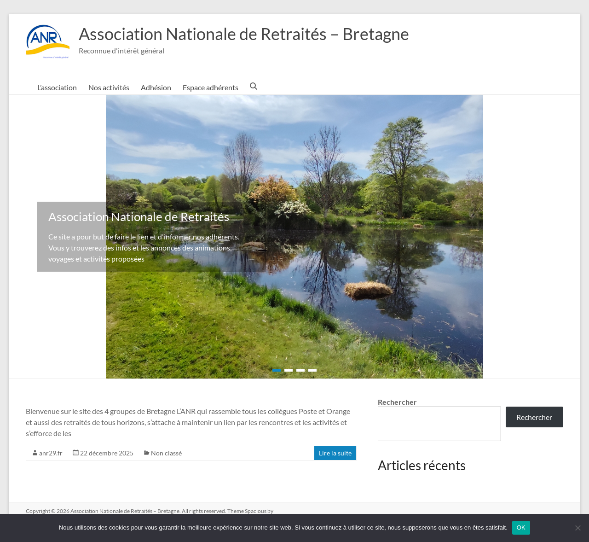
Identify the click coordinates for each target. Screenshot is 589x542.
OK (521, 527)
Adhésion (156, 87)
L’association (57, 87)
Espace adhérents (210, 87)
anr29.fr (51, 453)
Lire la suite (335, 453)
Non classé (166, 453)
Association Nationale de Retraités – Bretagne (244, 33)
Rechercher (397, 401)
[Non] (577, 527)
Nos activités (108, 87)
